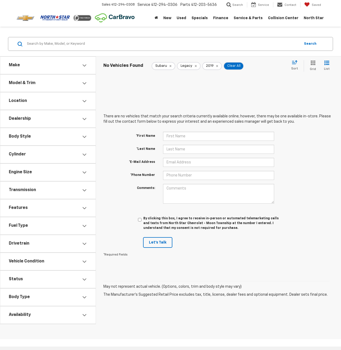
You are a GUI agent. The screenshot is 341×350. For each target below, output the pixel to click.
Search (310, 44)
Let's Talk (158, 242)
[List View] (327, 66)
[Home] (156, 18)
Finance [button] (220, 18)
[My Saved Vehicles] (312, 4)
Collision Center (283, 18)
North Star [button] (314, 18)
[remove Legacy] (189, 66)
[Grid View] (312, 66)
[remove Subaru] (163, 66)
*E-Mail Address (142, 162)
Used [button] (181, 18)
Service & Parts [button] (248, 18)
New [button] (167, 18)
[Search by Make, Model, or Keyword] (162, 44)
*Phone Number (142, 175)
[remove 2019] (212, 66)
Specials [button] (200, 18)
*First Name (145, 136)
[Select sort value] (296, 65)
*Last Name (145, 149)
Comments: (146, 188)
